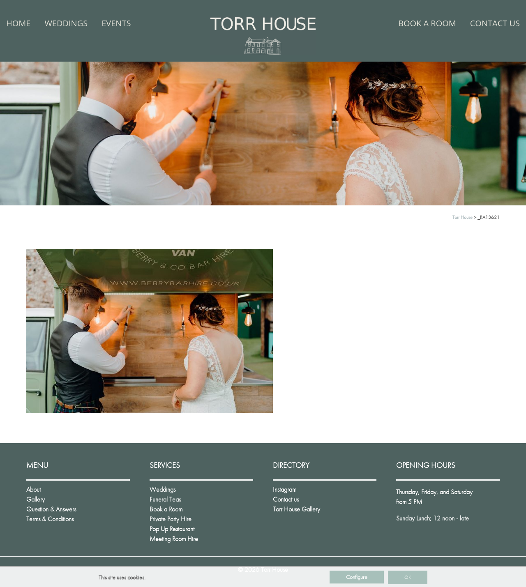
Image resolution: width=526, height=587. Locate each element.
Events (116, 23)
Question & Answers (51, 509)
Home (18, 23)
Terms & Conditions (50, 519)
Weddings (66, 23)
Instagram (284, 489)
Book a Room (427, 23)
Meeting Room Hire (174, 538)
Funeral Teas (165, 499)
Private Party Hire (170, 519)
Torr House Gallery (296, 509)
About (33, 489)
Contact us (495, 23)
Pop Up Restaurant (172, 529)
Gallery (35, 499)
